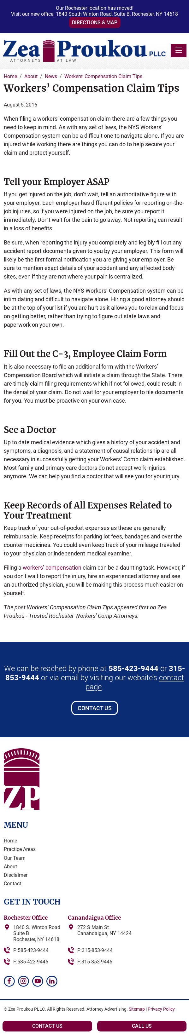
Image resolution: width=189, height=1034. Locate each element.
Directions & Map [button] (94, 23)
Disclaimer (15, 875)
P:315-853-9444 (95, 950)
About (10, 867)
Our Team (15, 858)
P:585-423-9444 (31, 950)
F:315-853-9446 (94, 962)
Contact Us (95, 708)
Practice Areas (20, 849)
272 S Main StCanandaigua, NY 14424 (104, 930)
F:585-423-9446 (30, 962)
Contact (12, 884)
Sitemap (137, 1009)
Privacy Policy (161, 1009)
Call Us (142, 1026)
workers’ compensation (52, 567)
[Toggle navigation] (178, 50)
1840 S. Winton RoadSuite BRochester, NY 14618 (36, 933)
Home (10, 841)
